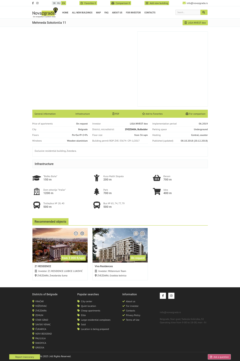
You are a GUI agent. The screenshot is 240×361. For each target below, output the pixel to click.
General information (45, 113)
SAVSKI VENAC (43, 324)
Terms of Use (132, 319)
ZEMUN (39, 315)
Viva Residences (104, 266)
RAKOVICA (40, 342)
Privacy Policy (133, 315)
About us (117, 12)
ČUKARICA (40, 329)
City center (86, 301)
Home (65, 12)
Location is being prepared (95, 329)
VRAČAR (39, 301)
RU (58, 3)
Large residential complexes (95, 319)
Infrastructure (82, 113)
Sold (83, 324)
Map (98, 12)
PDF (116, 113)
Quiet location (88, 305)
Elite (83, 315)
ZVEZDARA (130, 129)
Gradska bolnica (118, 275)
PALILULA (40, 338)
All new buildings (82, 12)
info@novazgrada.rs (197, 3)
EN (63, 3)
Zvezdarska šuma (58, 275)
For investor (133, 12)
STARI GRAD (41, 319)
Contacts (149, 12)
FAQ (106, 12)
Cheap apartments (90, 310)
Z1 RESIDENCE (43, 266)
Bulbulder (142, 129)
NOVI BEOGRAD (43, 333)
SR (54, 3)
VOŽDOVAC (41, 305)
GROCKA (39, 347)
